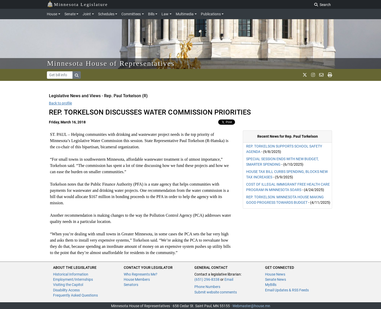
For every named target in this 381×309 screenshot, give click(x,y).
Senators (131, 285)
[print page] (330, 75)
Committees (131, 14)
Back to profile (60, 103)
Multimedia (185, 14)
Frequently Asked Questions (75, 295)
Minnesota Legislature (77, 4)
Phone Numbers (207, 287)
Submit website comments (215, 292)
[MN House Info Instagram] (313, 75)
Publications (211, 14)
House (52, 14)
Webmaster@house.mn (251, 306)
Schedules (106, 14)
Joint (87, 14)
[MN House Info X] (305, 75)
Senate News (275, 279)
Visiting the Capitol (68, 285)
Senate (70, 14)
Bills (151, 14)
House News (275, 274)
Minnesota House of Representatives (111, 63)
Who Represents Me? (140, 274)
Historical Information (70, 274)
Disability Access (66, 290)
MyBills (270, 285)
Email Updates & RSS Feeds (287, 290)
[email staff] (321, 75)
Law (165, 14)
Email (228, 279)
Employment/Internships (73, 279)
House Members (137, 279)
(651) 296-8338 (206, 279)
